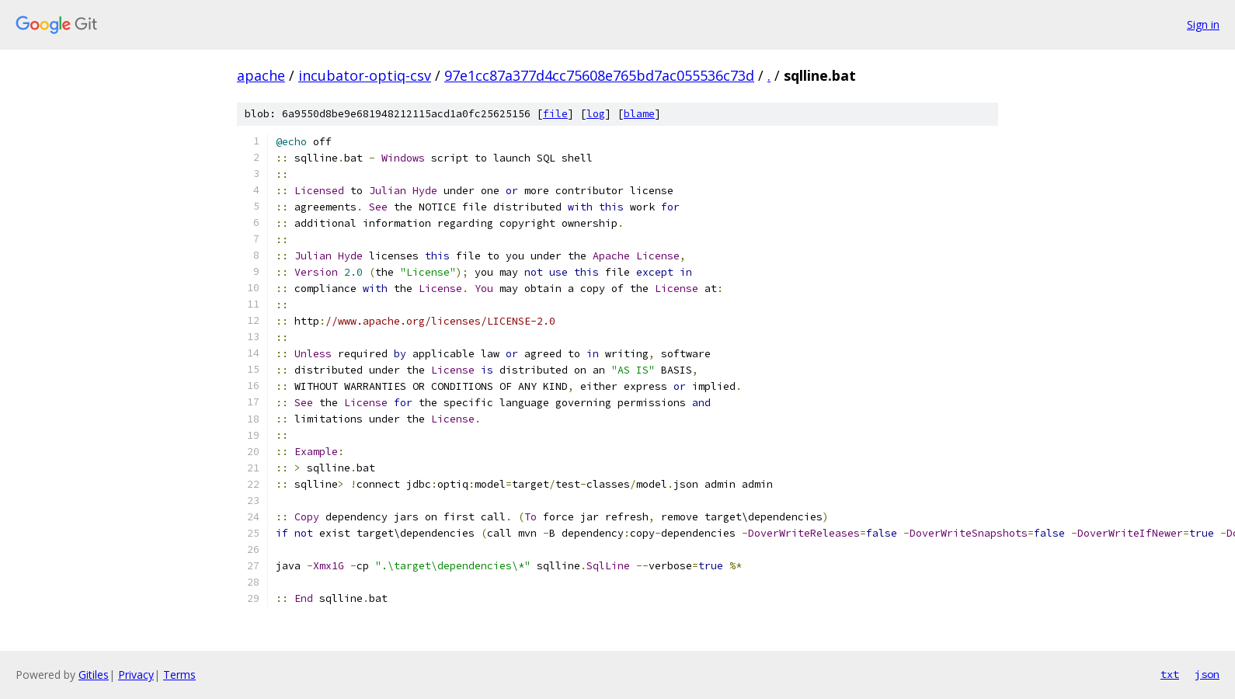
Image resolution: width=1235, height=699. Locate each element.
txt (1169, 674)
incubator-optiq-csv (364, 75)
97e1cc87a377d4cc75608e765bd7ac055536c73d (599, 75)
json (1207, 674)
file (555, 113)
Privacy (136, 674)
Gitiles (93, 674)
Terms (179, 674)
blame (639, 113)
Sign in (1203, 24)
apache (261, 75)
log (595, 113)
